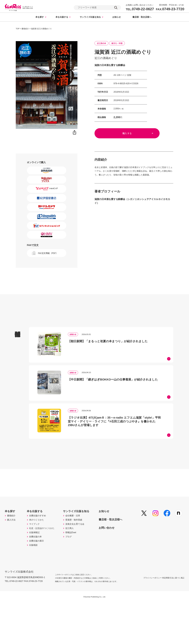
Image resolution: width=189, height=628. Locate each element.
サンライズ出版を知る (90, 17)
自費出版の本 (38, 560)
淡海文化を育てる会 (81, 544)
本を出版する (62, 17)
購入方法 (12, 538)
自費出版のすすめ (40, 533)
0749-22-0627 (140, 9)
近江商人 (75, 549)
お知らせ (116, 17)
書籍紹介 (12, 533)
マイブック (37, 544)
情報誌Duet (76, 555)
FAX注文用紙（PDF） (48, 253)
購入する (134, 135)
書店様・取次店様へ (141, 17)
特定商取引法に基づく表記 (173, 603)
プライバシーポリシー (146, 603)
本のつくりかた (39, 538)
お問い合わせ (116, 544)
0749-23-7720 (170, 9)
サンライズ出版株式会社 (21, 595)
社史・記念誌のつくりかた (45, 549)
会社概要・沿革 (78, 533)
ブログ (73, 560)
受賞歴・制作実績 (79, 538)
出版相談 (35, 571)
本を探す (39, 17)
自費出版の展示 (39, 566)
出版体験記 (37, 555)
